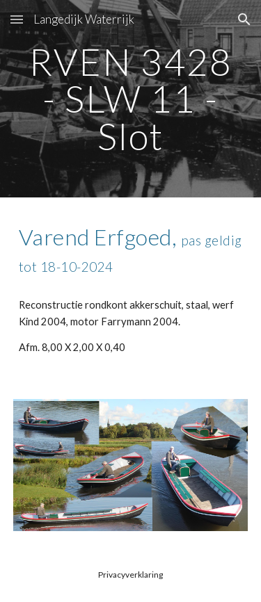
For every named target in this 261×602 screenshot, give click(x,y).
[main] (130, 99)
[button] (16, 19)
